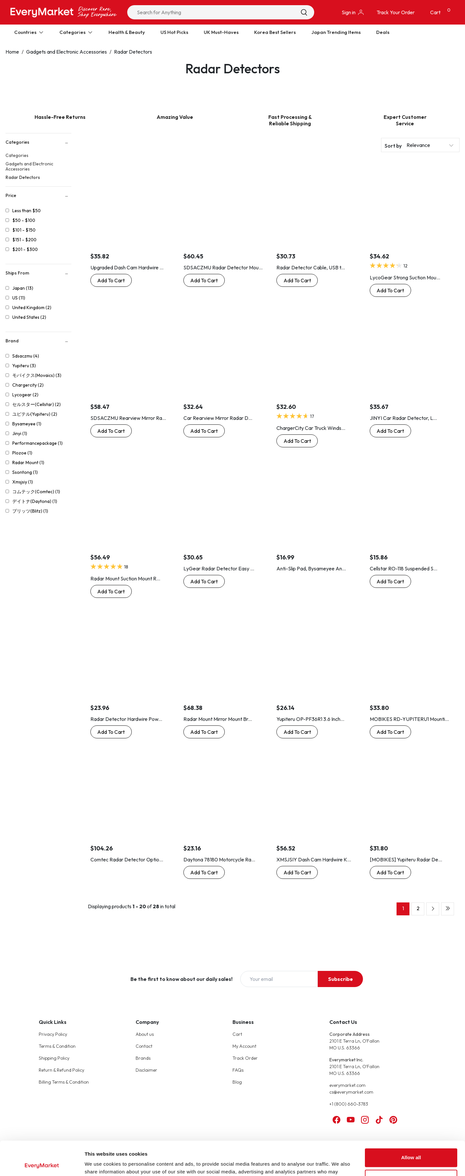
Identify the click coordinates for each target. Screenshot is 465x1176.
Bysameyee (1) (26, 424)
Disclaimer (146, 1070)
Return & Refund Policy (61, 1070)
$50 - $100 (23, 220)
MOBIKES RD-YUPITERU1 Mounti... (409, 719)
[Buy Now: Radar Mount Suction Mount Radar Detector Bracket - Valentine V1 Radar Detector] (111, 591)
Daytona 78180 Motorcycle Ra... (219, 859)
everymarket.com (347, 1085)
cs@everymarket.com (351, 1092)
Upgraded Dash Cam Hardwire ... (126, 267)
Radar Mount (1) (28, 462)
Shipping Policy (54, 1058)
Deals (382, 32)
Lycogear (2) (25, 395)
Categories (16, 155)
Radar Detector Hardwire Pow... (126, 719)
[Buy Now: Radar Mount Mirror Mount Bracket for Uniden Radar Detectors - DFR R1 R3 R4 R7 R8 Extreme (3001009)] (204, 731)
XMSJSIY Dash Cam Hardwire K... (313, 859)
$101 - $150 (24, 230)
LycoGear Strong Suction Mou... (405, 277)
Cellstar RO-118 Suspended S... (403, 568)
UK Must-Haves (221, 32)
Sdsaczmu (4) (25, 356)
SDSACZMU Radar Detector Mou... (223, 267)
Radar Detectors (133, 51)
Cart (237, 1034)
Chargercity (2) (28, 385)
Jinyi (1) (19, 433)
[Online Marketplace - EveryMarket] (63, 12)
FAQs (237, 1070)
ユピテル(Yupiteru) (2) (34, 414)
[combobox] (220, 12)
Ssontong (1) (25, 472)
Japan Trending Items (336, 32)
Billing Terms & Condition (64, 1082)
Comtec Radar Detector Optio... (126, 859)
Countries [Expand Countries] (29, 32)
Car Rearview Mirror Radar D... (217, 418)
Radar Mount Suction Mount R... (125, 578)
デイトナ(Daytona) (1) (34, 501)
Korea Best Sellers (275, 32)
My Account (244, 1046)
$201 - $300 (25, 249)
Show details (100, 1163)
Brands (143, 1058)
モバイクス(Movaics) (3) (36, 375)
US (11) (18, 298)
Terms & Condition (57, 1046)
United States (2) (29, 317)
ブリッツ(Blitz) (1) (30, 511)
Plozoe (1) (22, 453)
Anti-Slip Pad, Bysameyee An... (311, 568)
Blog (237, 1082)
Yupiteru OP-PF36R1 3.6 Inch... (310, 719)
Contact (144, 1046)
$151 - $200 (24, 240)
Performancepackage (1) (37, 443)
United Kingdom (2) (31, 307)
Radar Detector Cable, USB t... (310, 267)
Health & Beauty (126, 32)
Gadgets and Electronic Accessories (66, 51)
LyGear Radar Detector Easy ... (218, 568)
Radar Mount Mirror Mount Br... (217, 719)
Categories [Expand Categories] (76, 32)
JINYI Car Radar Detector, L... (403, 418)
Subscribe (340, 979)
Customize (411, 1144)
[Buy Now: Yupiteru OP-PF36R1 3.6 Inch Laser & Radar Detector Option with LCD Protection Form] (297, 731)
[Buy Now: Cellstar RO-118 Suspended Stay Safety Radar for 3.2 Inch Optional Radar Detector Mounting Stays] (390, 581)
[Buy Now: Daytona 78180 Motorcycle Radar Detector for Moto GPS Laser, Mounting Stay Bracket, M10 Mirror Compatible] (204, 872)
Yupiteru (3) (24, 366)
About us (145, 1034)
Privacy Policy (53, 1034)
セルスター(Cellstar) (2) (36, 404)
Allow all (411, 1123)
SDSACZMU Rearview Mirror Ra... (128, 418)
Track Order (245, 1058)
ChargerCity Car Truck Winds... (310, 428)
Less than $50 (26, 210)
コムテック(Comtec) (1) (36, 491)
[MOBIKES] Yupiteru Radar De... (406, 859)
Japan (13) (22, 288)
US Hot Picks (174, 32)
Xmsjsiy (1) (22, 482)
